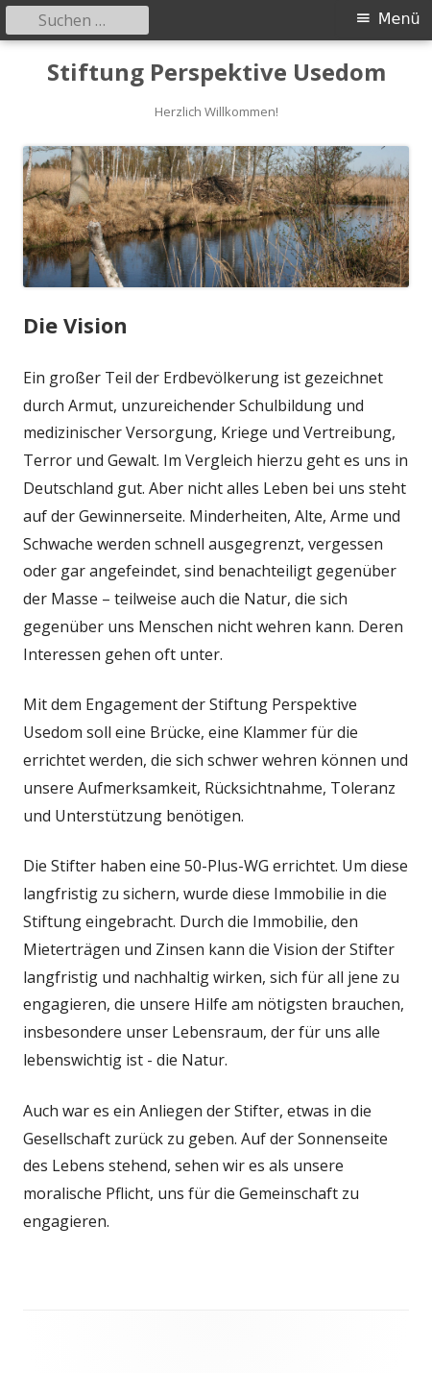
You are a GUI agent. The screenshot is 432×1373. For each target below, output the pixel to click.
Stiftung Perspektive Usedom (216, 72)
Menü (399, 19)
